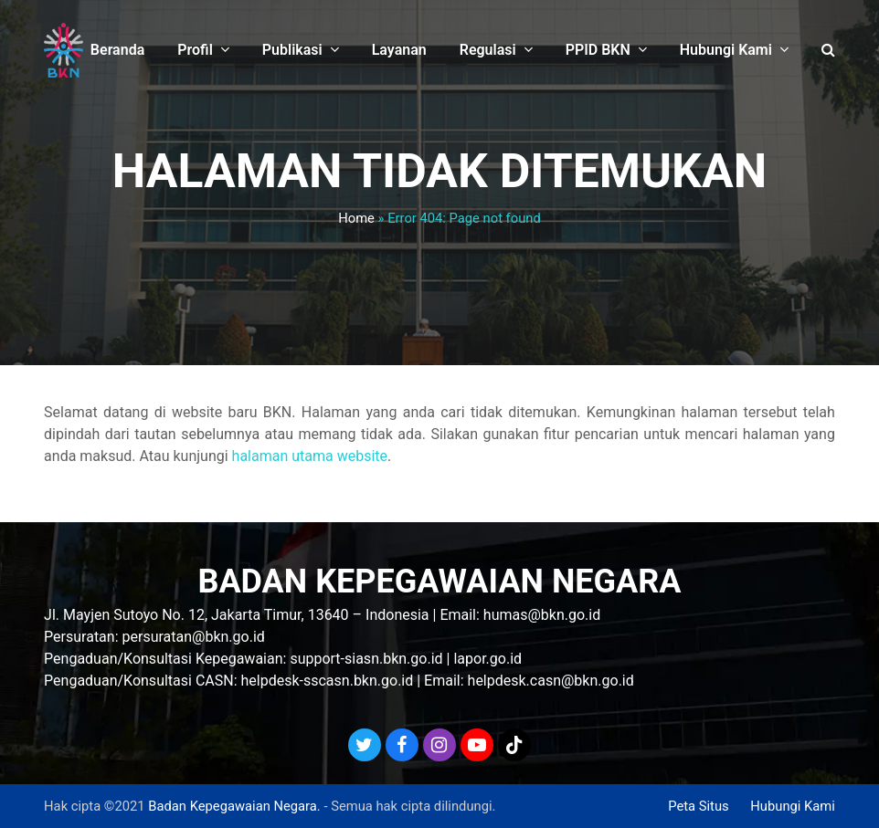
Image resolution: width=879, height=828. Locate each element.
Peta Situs (698, 806)
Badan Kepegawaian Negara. (234, 806)
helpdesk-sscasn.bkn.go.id (327, 680)
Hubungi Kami (792, 806)
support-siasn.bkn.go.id (366, 658)
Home (356, 218)
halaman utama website (309, 456)
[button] (828, 50)
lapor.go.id (487, 658)
